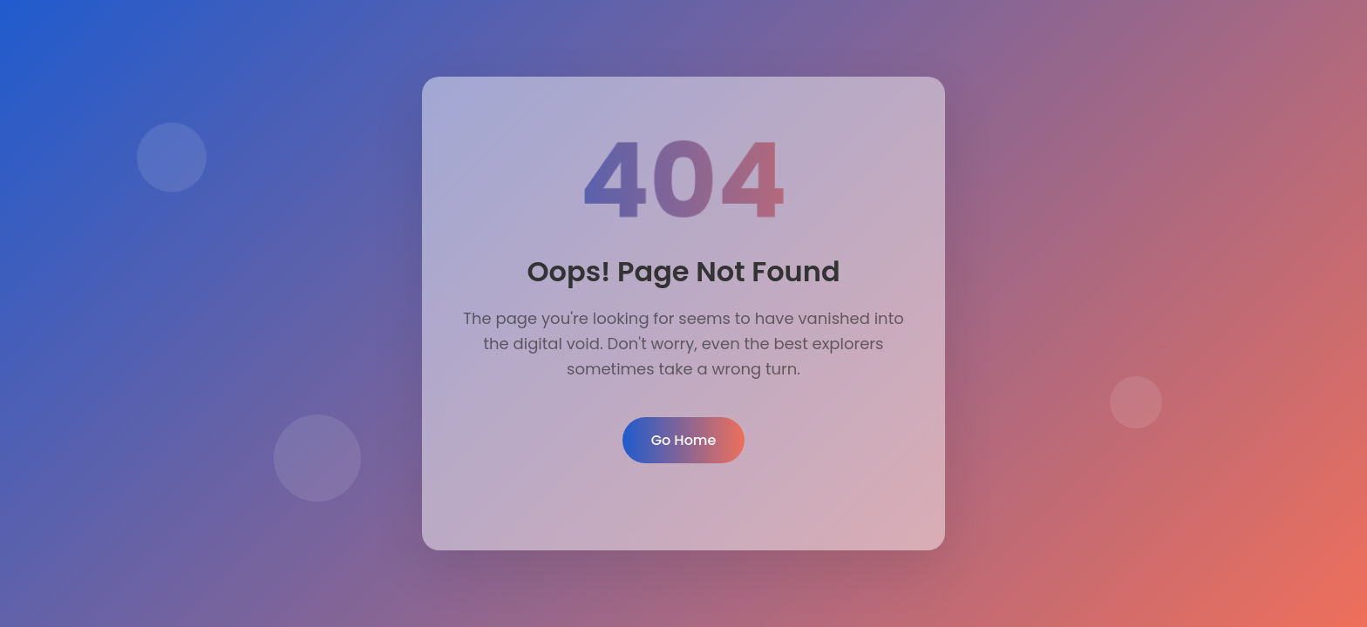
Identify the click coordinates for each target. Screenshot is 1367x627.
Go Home (684, 440)
